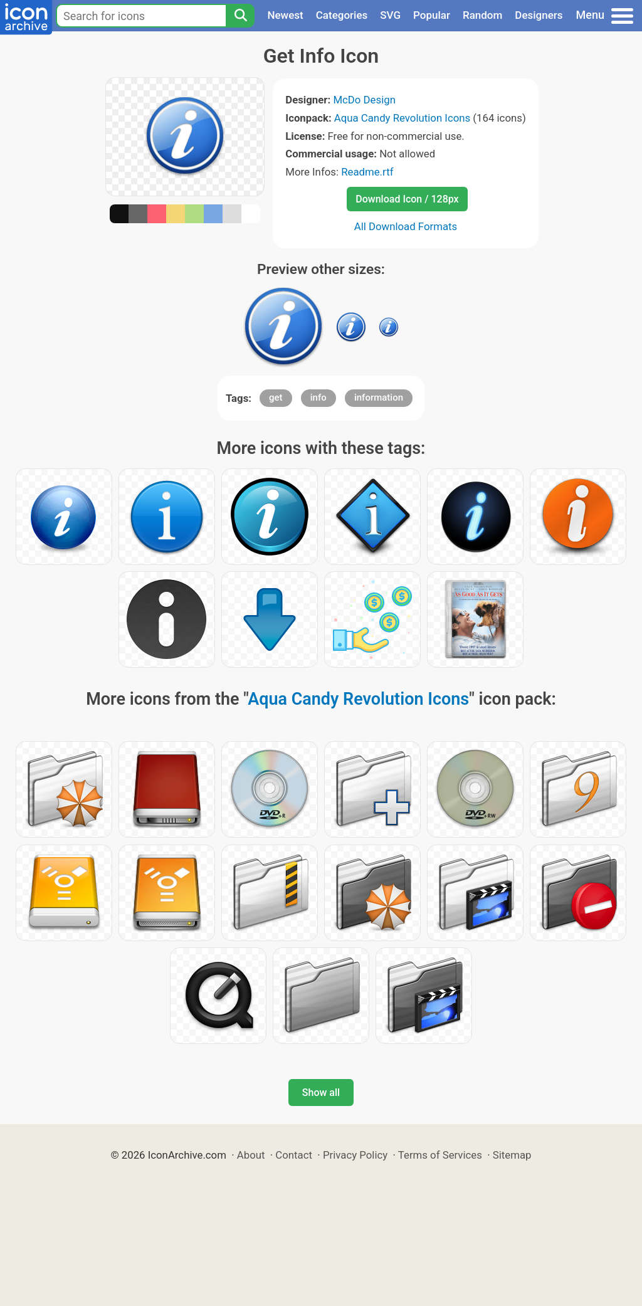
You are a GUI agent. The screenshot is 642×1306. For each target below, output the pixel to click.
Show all (321, 1092)
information (378, 397)
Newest (285, 15)
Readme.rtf (367, 172)
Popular (431, 15)
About (251, 1155)
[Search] (240, 16)
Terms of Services (440, 1155)
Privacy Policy (355, 1155)
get (276, 397)
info (318, 397)
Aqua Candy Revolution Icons (402, 118)
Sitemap (512, 1155)
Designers (538, 15)
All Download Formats (406, 226)
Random (482, 15)
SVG (390, 15)
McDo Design (364, 99)
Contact (293, 1155)
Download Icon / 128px (406, 199)
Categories (342, 15)
